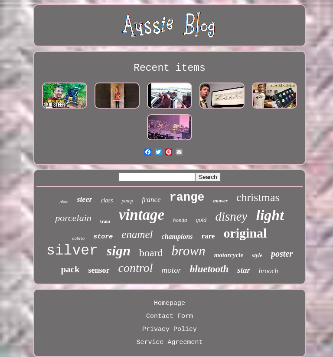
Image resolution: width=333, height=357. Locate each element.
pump (127, 201)
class (107, 200)
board (151, 252)
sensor (99, 270)
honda (180, 220)
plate (63, 201)
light (270, 215)
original (245, 233)
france (151, 199)
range (187, 197)
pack (70, 269)
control (135, 267)
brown (189, 250)
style (257, 255)
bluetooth (209, 269)
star (243, 269)
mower (220, 201)
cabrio (78, 238)
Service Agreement (169, 342)
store (103, 237)
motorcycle (228, 254)
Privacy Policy (169, 329)
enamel (137, 234)
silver (72, 251)
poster (282, 253)
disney (231, 216)
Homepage (169, 303)
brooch (268, 270)
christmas (258, 197)
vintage (141, 214)
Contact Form (169, 316)
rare (208, 236)
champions (177, 236)
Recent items (170, 68)
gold (201, 220)
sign (119, 250)
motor (171, 269)
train (105, 221)
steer (84, 199)
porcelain (73, 217)
